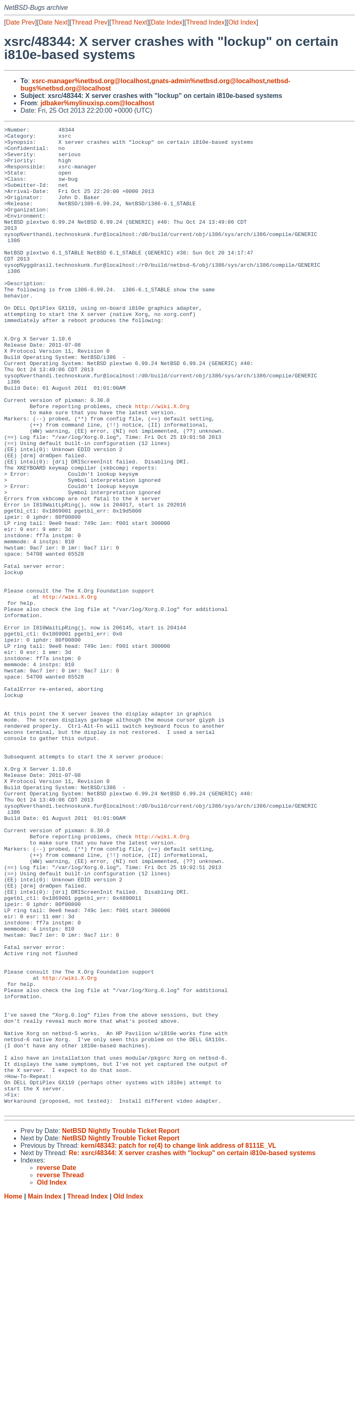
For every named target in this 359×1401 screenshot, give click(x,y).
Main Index (45, 1393)
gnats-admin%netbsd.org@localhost (208, 80)
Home (13, 1393)
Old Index (242, 22)
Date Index (166, 22)
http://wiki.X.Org (162, 462)
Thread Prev (90, 22)
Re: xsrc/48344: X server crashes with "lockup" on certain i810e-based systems (192, 1349)
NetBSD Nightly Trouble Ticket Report (120, 1327)
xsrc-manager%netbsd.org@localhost (90, 80)
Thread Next (129, 22)
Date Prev (20, 22)
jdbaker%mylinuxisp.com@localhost (97, 103)
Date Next (53, 22)
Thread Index (205, 22)
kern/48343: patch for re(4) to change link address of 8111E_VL (178, 1342)
